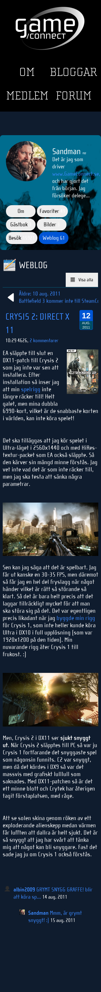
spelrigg (30, 389)
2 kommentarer (44, 340)
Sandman (38, 912)
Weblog (54, 237)
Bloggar (73, 72)
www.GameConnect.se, (76, 173)
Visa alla (82, 280)
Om (27, 72)
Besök (22, 237)
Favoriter (52, 211)
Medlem (27, 95)
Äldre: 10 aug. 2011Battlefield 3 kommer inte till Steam (50, 297)
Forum (74, 95)
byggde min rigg (76, 618)
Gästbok (21, 224)
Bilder (52, 224)
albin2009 (24, 889)
